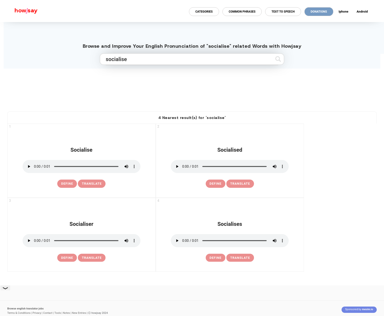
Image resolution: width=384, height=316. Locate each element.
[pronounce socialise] (81, 166)
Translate (92, 183)
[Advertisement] (192, 88)
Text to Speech (282, 11)
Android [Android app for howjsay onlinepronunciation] (362, 11)
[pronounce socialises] (230, 240)
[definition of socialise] (67, 184)
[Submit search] (278, 59)
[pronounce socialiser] (81, 240)
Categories (203, 11)
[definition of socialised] (215, 184)
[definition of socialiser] (67, 258)
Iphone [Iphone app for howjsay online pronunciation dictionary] (343, 11)
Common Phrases (242, 11)
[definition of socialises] (215, 258)
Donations (319, 11)
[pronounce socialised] (230, 166)
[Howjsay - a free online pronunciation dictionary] (19, 11)
